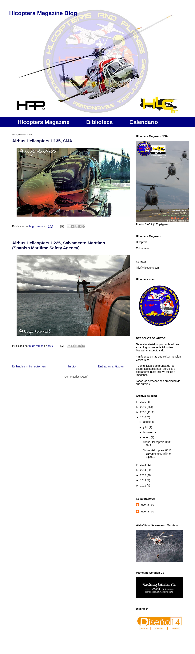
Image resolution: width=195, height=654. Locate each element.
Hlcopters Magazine (44, 122)
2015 (143, 464)
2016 (143, 417)
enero (147, 437)
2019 (143, 406)
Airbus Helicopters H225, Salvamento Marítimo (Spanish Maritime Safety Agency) (58, 245)
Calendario (143, 122)
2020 (143, 401)
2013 (143, 475)
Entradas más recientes (29, 366)
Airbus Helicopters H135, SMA (42, 141)
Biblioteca (99, 122)
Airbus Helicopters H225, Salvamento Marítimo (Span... (157, 453)
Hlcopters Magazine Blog (43, 13)
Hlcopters (141, 242)
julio (146, 427)
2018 (143, 412)
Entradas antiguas (111, 366)
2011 (143, 485)
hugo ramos (147, 504)
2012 (143, 480)
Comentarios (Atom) (76, 376)
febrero (147, 432)
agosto (147, 421)
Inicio (72, 366)
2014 (143, 469)
